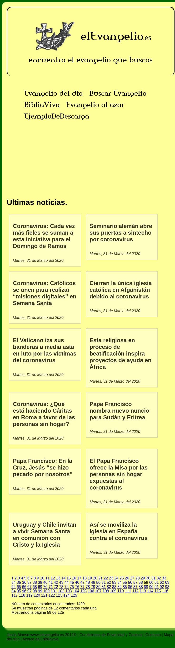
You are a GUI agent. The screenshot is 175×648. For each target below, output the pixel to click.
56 (130, 582)
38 (35, 582)
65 (19, 587)
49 (93, 582)
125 (74, 595)
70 (45, 587)
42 (56, 582)
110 (120, 591)
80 (98, 587)
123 (59, 595)
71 (51, 587)
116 (165, 591)
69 (40, 587)
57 (135, 582)
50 (98, 582)
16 (74, 578)
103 (68, 591)
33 (164, 578)
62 (162, 582)
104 (76, 591)
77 (82, 587)
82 (109, 587)
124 (66, 595)
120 (37, 595)
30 (148, 578)
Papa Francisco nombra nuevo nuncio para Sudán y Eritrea (119, 410)
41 (51, 582)
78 (88, 587)
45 (72, 582)
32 (159, 578)
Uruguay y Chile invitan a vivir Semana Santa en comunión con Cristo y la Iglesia (44, 534)
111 (128, 591)
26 (127, 578)
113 (143, 591)
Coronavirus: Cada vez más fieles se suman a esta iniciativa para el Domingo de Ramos (44, 236)
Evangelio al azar (95, 104)
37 (29, 582)
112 (135, 591)
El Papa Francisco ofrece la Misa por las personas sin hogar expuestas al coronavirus (119, 474)
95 (19, 591)
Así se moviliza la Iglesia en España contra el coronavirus (119, 531)
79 (93, 587)
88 (141, 587)
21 (100, 578)
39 (40, 582)
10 (42, 578)
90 (151, 587)
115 (158, 591)
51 (103, 582)
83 (114, 587)
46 (77, 582)
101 (54, 591)
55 (125, 582)
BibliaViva (42, 104)
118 (22, 595)
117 (14, 595)
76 (77, 587)
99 (40, 591)
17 (79, 578)
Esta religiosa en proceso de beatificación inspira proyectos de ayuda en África (120, 353)
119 (29, 595)
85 (125, 587)
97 (29, 591)
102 (61, 591)
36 (24, 582)
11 (47, 578)
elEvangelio (112, 36)
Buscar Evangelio (117, 93)
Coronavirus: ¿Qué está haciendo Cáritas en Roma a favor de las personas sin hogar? (44, 414)
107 (98, 591)
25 (122, 578)
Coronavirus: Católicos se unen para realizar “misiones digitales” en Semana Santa (44, 293)
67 (29, 587)
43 (61, 582)
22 (106, 578)
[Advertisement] (90, 155)
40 (45, 582)
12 (53, 578)
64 (13, 587)
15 (68, 578)
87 (135, 587)
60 (151, 582)
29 (143, 578)
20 (95, 578)
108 (106, 591)
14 (63, 578)
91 (157, 587)
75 (72, 587)
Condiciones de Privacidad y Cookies (111, 635)
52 (109, 582)
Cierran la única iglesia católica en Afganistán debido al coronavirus (121, 290)
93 (167, 587)
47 (82, 582)
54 (119, 582)
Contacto (153, 635)
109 (113, 591)
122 (52, 595)
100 (46, 591)
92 (162, 587)
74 (67, 587)
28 (137, 578)
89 (146, 587)
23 (111, 578)
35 (19, 582)
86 (130, 587)
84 (119, 587)
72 (56, 587)
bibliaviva (51, 639)
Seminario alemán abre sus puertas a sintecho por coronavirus (121, 232)
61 (157, 582)
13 (58, 578)
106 (91, 591)
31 (153, 578)
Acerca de (31, 639)
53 (114, 582)
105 (83, 591)
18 (84, 578)
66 (24, 587)
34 (13, 582)
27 (132, 578)
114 (150, 591)
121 (44, 595)
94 (13, 591)
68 (35, 587)
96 (24, 591)
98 (35, 591)
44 (67, 582)
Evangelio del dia (53, 93)
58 (141, 582)
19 (90, 578)
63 (167, 582)
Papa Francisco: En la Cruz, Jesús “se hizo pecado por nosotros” (43, 467)
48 (88, 582)
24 (116, 578)
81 (103, 587)
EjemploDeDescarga (56, 116)
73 (61, 587)
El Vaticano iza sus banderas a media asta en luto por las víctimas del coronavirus (44, 350)
